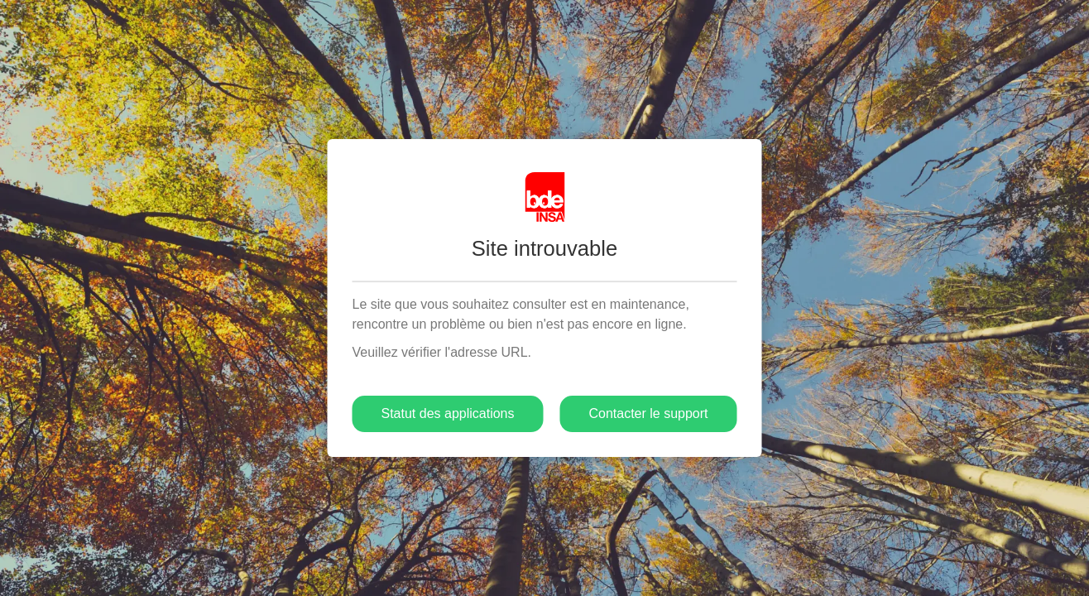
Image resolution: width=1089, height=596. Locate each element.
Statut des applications (447, 413)
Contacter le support (648, 413)
